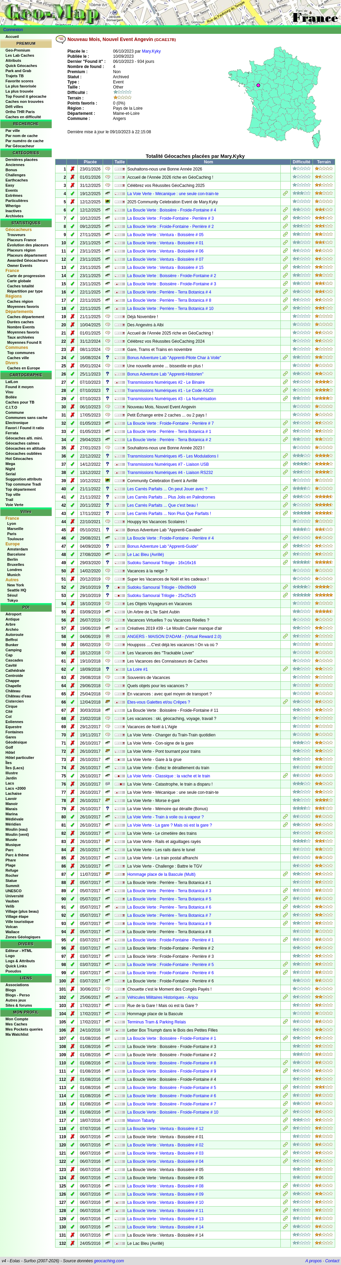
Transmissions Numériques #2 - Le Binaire (166, 382)
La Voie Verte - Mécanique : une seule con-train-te (173, 193)
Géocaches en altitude (25, 448)
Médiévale (14, 819)
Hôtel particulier (19, 758)
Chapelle (13, 686)
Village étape (16, 916)
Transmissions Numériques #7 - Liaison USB (168, 464)
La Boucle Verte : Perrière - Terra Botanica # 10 (170, 308)
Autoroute (14, 634)
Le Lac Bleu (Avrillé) (145, 554)
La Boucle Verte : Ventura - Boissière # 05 (165, 234)
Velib (9, 906)
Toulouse (15, 539)
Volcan (11, 927)
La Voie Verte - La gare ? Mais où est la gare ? (169, 825)
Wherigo (13, 206)
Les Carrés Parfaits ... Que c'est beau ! (162, 505)
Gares (10, 737)
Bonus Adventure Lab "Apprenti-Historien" (165, 374)
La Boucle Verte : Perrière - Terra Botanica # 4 (169, 292)
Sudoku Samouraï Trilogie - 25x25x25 (161, 595)
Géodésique (16, 742)
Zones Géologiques (22, 937)
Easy (9, 185)
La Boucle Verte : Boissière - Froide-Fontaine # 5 (171, 1087)
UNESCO (13, 891)
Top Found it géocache (26, 96)
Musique (13, 845)
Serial (10, 474)
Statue (11, 881)
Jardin (11, 778)
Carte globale (19, 281)
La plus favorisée (20, 86)
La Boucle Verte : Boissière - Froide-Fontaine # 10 (172, 1112)
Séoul (12, 595)
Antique (12, 619)
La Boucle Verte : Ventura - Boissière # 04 (165, 1161)
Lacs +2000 (15, 788)
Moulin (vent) (17, 834)
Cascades (14, 660)
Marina (11, 814)
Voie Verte (14, 505)
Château (12, 691)
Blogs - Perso (17, 995)
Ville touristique (19, 922)
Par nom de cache (21, 136)
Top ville (13, 494)
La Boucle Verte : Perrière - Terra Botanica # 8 (169, 300)
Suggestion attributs (23, 479)
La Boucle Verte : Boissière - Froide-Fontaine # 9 (171, 1071)
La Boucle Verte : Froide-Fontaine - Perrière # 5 (170, 964)
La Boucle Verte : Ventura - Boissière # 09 (165, 1194)
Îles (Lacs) (14, 768)
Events (11, 190)
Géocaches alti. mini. (24, 438)
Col (8, 717)
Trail (9, 500)
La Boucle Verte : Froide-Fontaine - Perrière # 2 (170, 226)
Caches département (25, 317)
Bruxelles (15, 564)
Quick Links (16, 966)
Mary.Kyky (151, 51)
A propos (313, 1261)
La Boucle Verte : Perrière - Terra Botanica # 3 (169, 890)
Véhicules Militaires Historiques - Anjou (162, 997)
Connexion (13, 29)
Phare (10, 860)
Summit (12, 886)
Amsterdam (17, 549)
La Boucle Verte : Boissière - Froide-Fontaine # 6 (171, 1095)
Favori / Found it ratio (24, 428)
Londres (14, 570)
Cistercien (14, 701)
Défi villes (14, 107)
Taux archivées (20, 337)
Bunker (11, 645)
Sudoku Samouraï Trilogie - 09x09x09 (161, 587)
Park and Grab (18, 71)
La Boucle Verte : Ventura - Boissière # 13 (165, 1218)
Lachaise (13, 793)
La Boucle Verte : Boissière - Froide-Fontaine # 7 (171, 1104)
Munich (14, 575)
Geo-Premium (17, 50)
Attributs (13, 60)
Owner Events (19, 265)
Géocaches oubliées (23, 453)
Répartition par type (25, 291)
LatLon (11, 382)
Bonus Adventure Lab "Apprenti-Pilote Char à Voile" (174, 357)
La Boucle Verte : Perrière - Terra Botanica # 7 (169, 915)
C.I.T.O (11, 407)
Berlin (12, 559)
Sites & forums (18, 1005)
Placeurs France (21, 240)
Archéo (11, 629)
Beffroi (11, 640)
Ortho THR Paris (20, 112)
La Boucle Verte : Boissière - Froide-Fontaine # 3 (171, 284)
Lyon (11, 523)
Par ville (12, 130)
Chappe (12, 681)
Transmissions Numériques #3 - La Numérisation (171, 398)
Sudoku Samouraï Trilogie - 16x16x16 (161, 562)
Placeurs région (21, 250)
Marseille (15, 529)
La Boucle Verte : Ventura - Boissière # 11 (165, 1210)
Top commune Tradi (23, 484)
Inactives (13, 211)
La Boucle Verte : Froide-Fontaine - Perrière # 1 (170, 940)
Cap (9, 655)
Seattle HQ (16, 590)
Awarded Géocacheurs (27, 260)
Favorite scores (19, 81)
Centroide (14, 676)
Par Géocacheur (19, 146)
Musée (11, 840)
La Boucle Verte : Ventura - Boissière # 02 (165, 1145)
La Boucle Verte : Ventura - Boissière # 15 (165, 267)
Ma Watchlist (16, 1034)
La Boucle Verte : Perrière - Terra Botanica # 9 (169, 923)
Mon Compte (16, 1019)
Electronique (16, 423)
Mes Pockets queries (24, 1029)
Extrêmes (14, 195)
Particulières (16, 201)
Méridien (13, 824)
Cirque (11, 706)
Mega (10, 464)
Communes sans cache (26, 418)
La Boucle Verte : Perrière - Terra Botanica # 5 (169, 899)
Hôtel (10, 752)
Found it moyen (19, 387)
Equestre (13, 727)
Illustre (11, 773)
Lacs (9, 783)
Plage (10, 865)
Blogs (10, 990)
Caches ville (18, 358)
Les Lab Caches (19, 55)
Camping (13, 650)
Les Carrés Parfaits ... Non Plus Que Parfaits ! (169, 513)
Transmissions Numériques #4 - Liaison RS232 (170, 472)
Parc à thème (17, 855)
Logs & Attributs (20, 961)
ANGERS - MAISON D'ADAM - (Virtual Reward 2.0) (174, 636)
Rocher (11, 875)
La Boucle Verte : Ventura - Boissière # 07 (165, 259)
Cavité (11, 665)
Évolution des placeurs (27, 245)
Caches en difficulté (23, 117)
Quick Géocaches (21, 66)
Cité (9, 711)
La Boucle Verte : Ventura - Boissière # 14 (165, 1227)
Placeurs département (27, 255)
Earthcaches (16, 180)
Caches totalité (20, 286)
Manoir (11, 804)
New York (15, 585)
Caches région (20, 301)
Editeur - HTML (18, 951)
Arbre (10, 624)
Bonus (11, 170)
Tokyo (12, 600)
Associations (17, 985)
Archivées (14, 216)
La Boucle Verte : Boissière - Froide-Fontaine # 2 (171, 275)
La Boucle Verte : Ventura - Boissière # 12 (165, 1128)
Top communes (21, 353)
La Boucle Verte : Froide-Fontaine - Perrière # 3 (170, 218)
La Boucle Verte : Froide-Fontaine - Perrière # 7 (170, 423)
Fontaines (14, 732)
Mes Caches (16, 1024)
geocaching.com (109, 1261)
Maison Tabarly (141, 1120)
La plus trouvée (19, 91)
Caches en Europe (23, 368)
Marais (11, 809)
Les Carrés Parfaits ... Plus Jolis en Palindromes (171, 497)
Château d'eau (18, 696)
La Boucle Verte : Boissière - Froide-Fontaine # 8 (171, 1063)
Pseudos (13, 971)
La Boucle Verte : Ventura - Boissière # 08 (165, 1186)
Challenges (15, 175)
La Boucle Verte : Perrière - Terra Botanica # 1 (169, 431)
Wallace (12, 932)
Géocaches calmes (22, 443)
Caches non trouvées (24, 101)
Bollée (11, 397)
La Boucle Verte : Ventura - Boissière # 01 (165, 243)
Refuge (11, 870)
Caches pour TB (19, 402)
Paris (11, 534)
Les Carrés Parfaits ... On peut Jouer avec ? (167, 489)
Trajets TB (14, 76)
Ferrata (11, 433)
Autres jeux (15, 1000)
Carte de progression (26, 276)
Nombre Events (21, 327)
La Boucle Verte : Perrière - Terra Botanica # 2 (169, 439)
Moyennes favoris (23, 306)
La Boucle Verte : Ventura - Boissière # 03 (165, 1153)
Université (14, 896)
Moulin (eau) (16, 829)
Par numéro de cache (24, 141)
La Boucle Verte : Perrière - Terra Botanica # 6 (169, 907)
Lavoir (11, 799)
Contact (332, 1261)
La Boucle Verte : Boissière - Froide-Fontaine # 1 (171, 1038)
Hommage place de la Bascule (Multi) (161, 874)
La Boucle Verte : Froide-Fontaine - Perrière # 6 (170, 972)
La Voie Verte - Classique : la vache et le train (168, 776)
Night (10, 469)
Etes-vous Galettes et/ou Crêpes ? (158, 702)
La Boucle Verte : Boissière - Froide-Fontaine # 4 (171, 210)
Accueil (12, 37)
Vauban (12, 901)
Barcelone (16, 554)
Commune (14, 412)
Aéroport (13, 614)
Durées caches (20, 322)
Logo (10, 956)
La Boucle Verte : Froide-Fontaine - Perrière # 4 (170, 538)
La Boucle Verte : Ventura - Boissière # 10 (165, 1202)
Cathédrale (15, 670)
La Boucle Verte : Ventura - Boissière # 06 (165, 251)
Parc (9, 850)
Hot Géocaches (19, 459)
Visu (9, 392)
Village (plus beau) (22, 911)
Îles (8, 763)
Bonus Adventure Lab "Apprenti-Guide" (162, 546)
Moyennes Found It (24, 342)
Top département (20, 489)
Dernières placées (21, 160)
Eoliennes (14, 722)
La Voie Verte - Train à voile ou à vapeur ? (165, 817)
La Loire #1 (137, 669)
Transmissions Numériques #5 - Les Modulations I (172, 456)
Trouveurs (16, 235)
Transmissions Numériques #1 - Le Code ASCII (170, 390)
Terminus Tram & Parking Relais (156, 1022)
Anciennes (15, 165)
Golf (9, 747)
